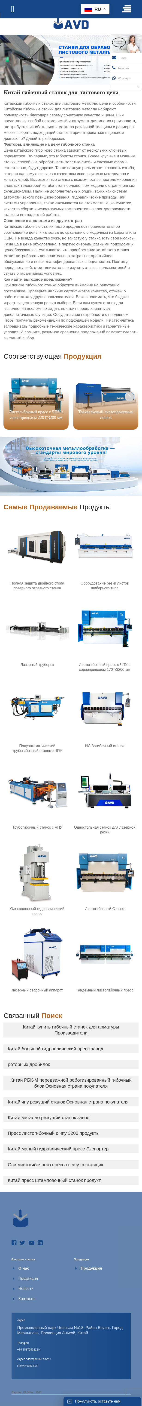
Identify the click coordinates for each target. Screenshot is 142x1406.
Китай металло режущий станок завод (49, 1117)
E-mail (119, 58)
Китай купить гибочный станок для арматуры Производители (71, 1029)
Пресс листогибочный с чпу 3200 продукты (54, 1133)
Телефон (120, 68)
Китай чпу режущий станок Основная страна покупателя (68, 1101)
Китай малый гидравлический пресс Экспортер (58, 1148)
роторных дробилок (29, 1064)
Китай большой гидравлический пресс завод (55, 1048)
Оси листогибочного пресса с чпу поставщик (55, 1164)
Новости (26, 1288)
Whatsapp (121, 78)
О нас (23, 1268)
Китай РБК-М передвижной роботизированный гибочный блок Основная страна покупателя (71, 1083)
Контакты (26, 1299)
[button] (129, 396)
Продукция (28, 1278)
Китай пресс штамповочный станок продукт (54, 1180)
